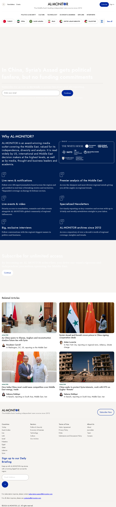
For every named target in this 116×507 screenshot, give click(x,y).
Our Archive (34, 439)
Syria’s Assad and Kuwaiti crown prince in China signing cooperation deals (84, 336)
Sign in (112, 4)
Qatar (4, 447)
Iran (3, 433)
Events (18, 4)
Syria (3, 453)
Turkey (4, 427)
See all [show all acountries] (109, 21)
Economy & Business (67, 14)
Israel (3, 439)
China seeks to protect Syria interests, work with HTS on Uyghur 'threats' (84, 388)
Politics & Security (28, 14)
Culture (41, 14)
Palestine (4, 442)
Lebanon (4, 450)
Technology (52, 14)
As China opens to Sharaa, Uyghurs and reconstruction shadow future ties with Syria (26, 339)
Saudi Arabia (6, 430)
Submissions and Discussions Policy (70, 436)
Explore (81, 14)
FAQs (60, 433)
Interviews (91, 14)
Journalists (90, 430)
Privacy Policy (63, 430)
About (89, 427)
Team (89, 433)
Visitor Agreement (65, 427)
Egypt (3, 444)
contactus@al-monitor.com (32, 498)
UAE (3, 436)
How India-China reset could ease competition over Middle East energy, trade (28, 388)
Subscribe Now (106, 412)
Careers (89, 436)
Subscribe (104, 4)
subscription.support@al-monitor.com (40, 494)
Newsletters (11, 4)
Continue (7, 272)
